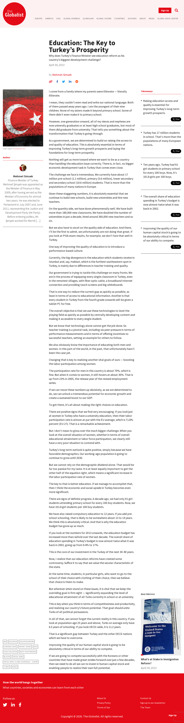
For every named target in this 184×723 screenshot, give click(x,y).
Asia (58, 18)
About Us (101, 698)
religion (7, 657)
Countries (119, 18)
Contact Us (145, 698)
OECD (35, 647)
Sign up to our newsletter (152, 702)
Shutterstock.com (19, 149)
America (49, 18)
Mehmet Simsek (62, 74)
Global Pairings (72, 18)
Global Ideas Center (167, 18)
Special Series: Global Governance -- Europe (21, 662)
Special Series (18, 657)
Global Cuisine (104, 18)
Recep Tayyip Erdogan (28, 652)
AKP (5, 641)
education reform (27, 641)
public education (10, 652)
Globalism (88, 18)
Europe (38, 18)
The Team (145, 707)
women (14, 667)
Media (152, 18)
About (143, 18)
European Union (10, 647)
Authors (132, 18)
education (13, 641)
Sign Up (165, 10)
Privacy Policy (104, 702)
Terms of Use (103, 707)
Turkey (6, 667)
